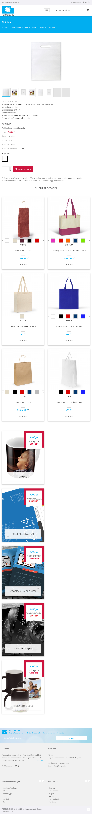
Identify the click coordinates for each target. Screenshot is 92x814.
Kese (42, 27)
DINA (69, 396)
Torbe (33, 27)
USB (4, 796)
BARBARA (69, 245)
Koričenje (52, 802)
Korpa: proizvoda (64, 10)
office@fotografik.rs (11, 2)
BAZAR (23, 321)
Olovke (5, 791)
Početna (5, 27)
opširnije (40, 760)
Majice (51, 793)
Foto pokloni (53, 791)
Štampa (52, 788)
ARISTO (23, 245)
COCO (23, 396)
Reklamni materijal (20, 27)
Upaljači (6, 799)
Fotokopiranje (54, 799)
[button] (88, 40)
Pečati (51, 796)
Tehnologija (7, 793)
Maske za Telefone (10, 788)
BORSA (69, 321)
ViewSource (8, 811)
